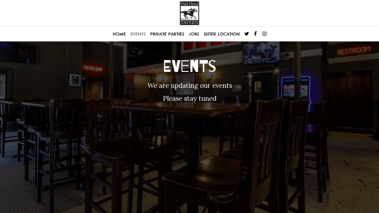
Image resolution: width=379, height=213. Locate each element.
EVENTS (138, 34)
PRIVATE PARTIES (167, 34)
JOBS (194, 34)
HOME (119, 34)
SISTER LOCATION (222, 34)
